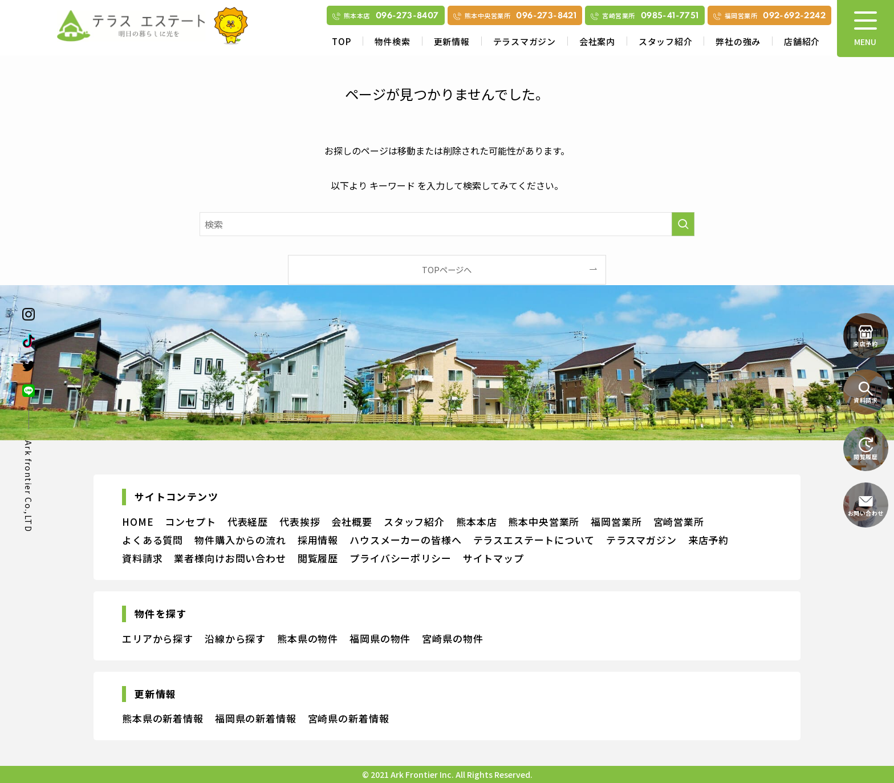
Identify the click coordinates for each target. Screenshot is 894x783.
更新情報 (452, 41)
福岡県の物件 (380, 638)
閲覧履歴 (318, 558)
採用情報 (318, 540)
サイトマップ (493, 558)
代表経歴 (247, 521)
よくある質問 (152, 540)
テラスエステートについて (534, 540)
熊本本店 (476, 521)
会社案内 (597, 41)
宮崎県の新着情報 (348, 718)
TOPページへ (447, 269)
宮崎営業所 (678, 521)
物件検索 (393, 41)
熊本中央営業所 (543, 521)
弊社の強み (738, 41)
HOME (137, 521)
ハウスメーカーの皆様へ (405, 540)
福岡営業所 (616, 521)
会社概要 (351, 521)
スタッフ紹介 (666, 41)
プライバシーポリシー (401, 558)
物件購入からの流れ (240, 540)
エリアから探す (157, 638)
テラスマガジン (524, 41)
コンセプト (190, 521)
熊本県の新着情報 (163, 718)
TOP (341, 41)
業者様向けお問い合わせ (230, 558)
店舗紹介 (802, 41)
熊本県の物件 (307, 638)
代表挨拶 (299, 521)
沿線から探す (235, 638)
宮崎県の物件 (452, 638)
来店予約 (708, 540)
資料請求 (142, 558)
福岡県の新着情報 (255, 718)
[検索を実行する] (683, 224)
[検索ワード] (447, 224)
